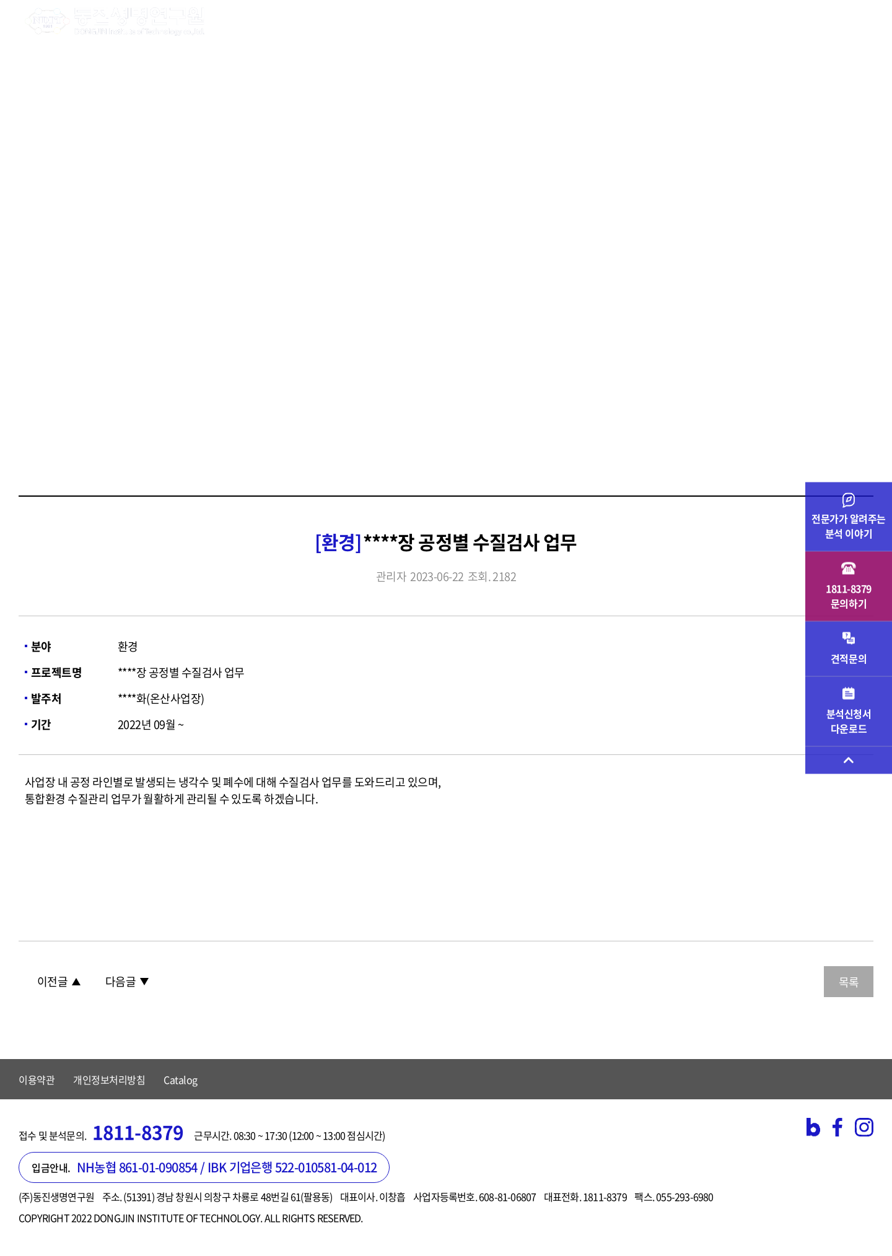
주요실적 (578, 21)
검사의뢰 (508, 21)
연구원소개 (259, 21)
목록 (849, 982)
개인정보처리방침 (109, 1079)
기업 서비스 (432, 21)
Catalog (181, 1079)
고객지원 (647, 21)
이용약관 (37, 1079)
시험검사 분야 (345, 21)
